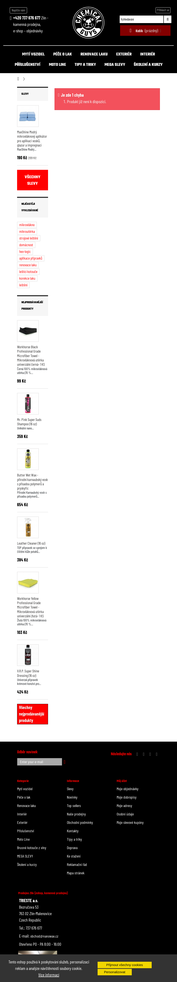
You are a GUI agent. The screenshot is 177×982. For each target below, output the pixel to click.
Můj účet (122, 781)
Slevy (25, 94)
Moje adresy (124, 805)
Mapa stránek (75, 872)
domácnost (26, 245)
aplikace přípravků (30, 258)
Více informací (48, 974)
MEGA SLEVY (115, 65)
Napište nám (18, 10)
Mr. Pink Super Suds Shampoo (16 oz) (29, 421)
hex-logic (25, 251)
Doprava (72, 847)
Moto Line (57, 65)
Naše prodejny (76, 814)
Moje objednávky (127, 788)
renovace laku (28, 265)
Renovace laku (94, 54)
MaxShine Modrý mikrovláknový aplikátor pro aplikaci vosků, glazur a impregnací (32, 138)
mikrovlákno (27, 224)
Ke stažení (73, 856)
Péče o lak (62, 54)
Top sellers (74, 805)
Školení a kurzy (148, 65)
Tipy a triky (85, 65)
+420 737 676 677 (26, 17)
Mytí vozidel (33, 54)
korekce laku (27, 278)
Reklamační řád (77, 864)
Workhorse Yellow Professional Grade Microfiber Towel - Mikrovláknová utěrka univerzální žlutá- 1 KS (30, 607)
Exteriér (124, 54)
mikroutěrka (27, 231)
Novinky (72, 797)
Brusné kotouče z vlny (31, 847)
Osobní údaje (125, 814)
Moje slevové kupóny (130, 822)
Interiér (147, 54)
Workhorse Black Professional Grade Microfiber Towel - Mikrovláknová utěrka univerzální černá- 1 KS (31, 355)
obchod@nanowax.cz (44, 936)
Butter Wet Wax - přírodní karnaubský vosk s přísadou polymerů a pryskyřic (32, 481)
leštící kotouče (28, 271)
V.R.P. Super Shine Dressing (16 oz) (28, 673)
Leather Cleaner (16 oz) (31, 543)
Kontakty (73, 830)
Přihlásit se (163, 10)
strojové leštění (28, 238)
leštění (23, 285)
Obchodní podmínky (80, 822)
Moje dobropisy (127, 797)
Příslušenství (27, 65)
